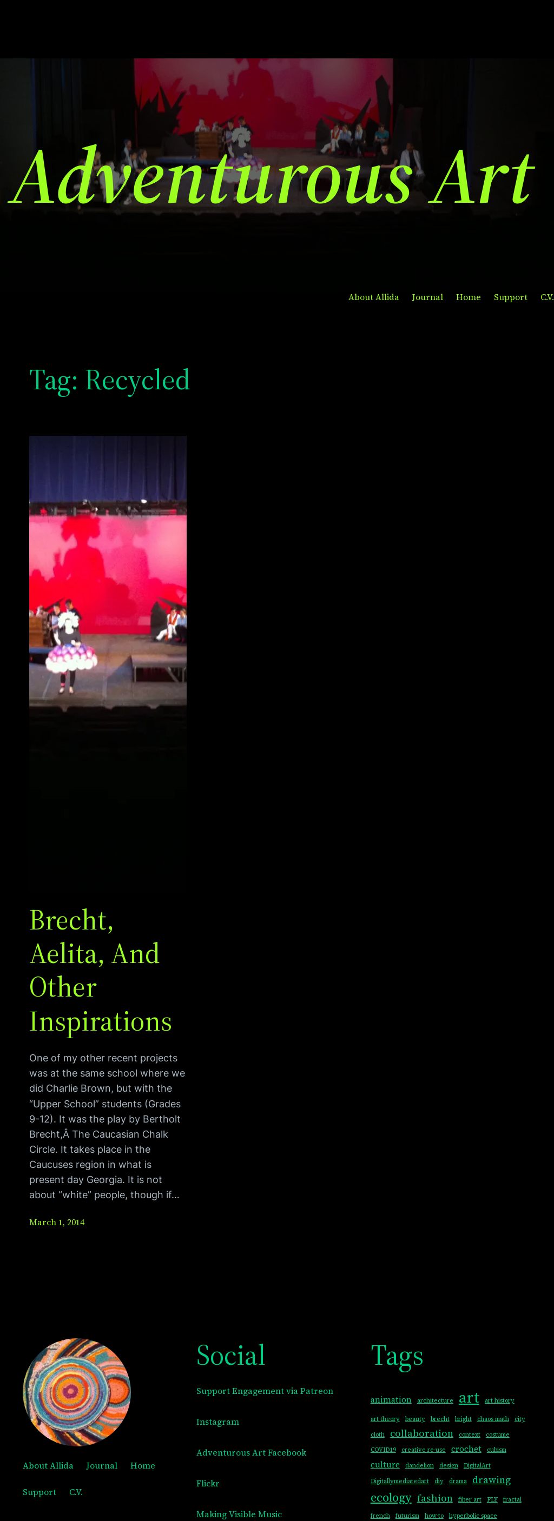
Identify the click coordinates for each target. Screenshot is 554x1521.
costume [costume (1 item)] (498, 1435)
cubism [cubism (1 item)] (496, 1450)
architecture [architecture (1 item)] (435, 1401)
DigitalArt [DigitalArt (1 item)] (477, 1466)
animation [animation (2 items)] (391, 1399)
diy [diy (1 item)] (439, 1481)
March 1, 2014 (56, 1222)
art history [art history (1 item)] (500, 1401)
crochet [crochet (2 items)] (466, 1448)
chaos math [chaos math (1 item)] (493, 1419)
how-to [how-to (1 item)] (434, 1516)
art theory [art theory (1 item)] (385, 1419)
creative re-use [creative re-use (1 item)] (423, 1450)
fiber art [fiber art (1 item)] (470, 1500)
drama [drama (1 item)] (458, 1481)
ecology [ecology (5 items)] (391, 1497)
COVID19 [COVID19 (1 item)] (383, 1450)
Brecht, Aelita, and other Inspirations (100, 970)
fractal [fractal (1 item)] (512, 1500)
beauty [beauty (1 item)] (415, 1419)
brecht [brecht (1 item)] (440, 1419)
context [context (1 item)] (469, 1435)
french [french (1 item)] (380, 1516)
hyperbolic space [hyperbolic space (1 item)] (473, 1516)
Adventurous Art (271, 174)
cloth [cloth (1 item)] (378, 1435)
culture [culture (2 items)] (385, 1464)
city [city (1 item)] (520, 1419)
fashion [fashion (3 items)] (435, 1498)
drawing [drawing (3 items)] (491, 1479)
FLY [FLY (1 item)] (492, 1500)
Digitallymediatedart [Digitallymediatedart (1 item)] (400, 1481)
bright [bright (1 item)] (463, 1419)
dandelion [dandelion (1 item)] (419, 1466)
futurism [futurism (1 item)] (407, 1516)
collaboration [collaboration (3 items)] (421, 1433)
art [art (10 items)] (469, 1397)
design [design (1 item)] (448, 1466)
